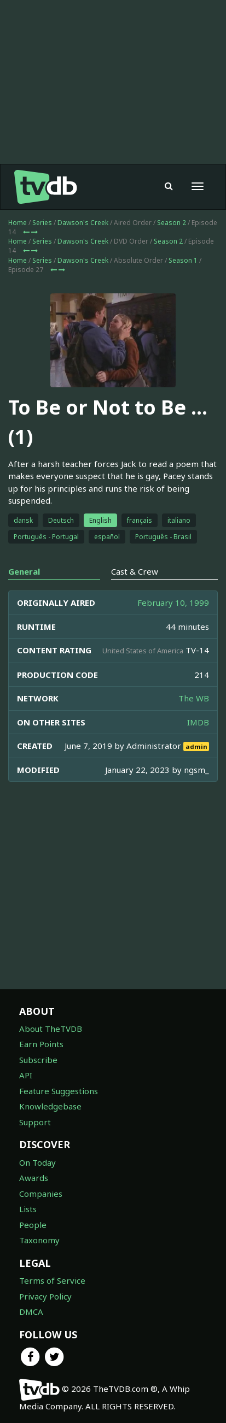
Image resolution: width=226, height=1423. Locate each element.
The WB (193, 698)
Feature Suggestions (58, 1090)
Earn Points (41, 1043)
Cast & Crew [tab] (134, 571)
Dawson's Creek (82, 222)
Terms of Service (52, 1280)
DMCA (31, 1311)
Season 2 (171, 222)
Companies (40, 1193)
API (25, 1075)
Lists (28, 1208)
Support (35, 1122)
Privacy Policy (45, 1296)
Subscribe (38, 1059)
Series (42, 222)
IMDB (198, 722)
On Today (37, 1162)
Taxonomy (39, 1240)
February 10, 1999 (173, 602)
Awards (33, 1177)
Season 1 (183, 260)
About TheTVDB (50, 1028)
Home (17, 222)
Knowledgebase (50, 1106)
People (33, 1224)
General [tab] (24, 571)
